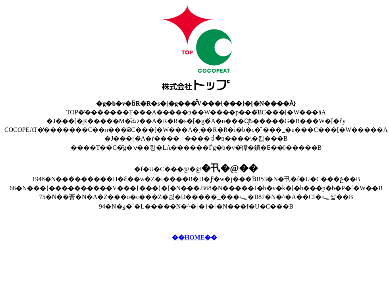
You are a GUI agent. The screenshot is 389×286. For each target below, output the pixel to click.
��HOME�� (195, 237)
